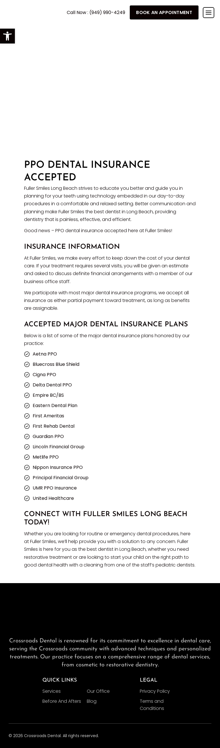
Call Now (96, 12)
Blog (92, 701)
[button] (7, 36)
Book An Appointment (164, 12)
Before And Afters (61, 701)
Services (51, 691)
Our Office (98, 691)
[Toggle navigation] (208, 12)
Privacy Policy (155, 691)
